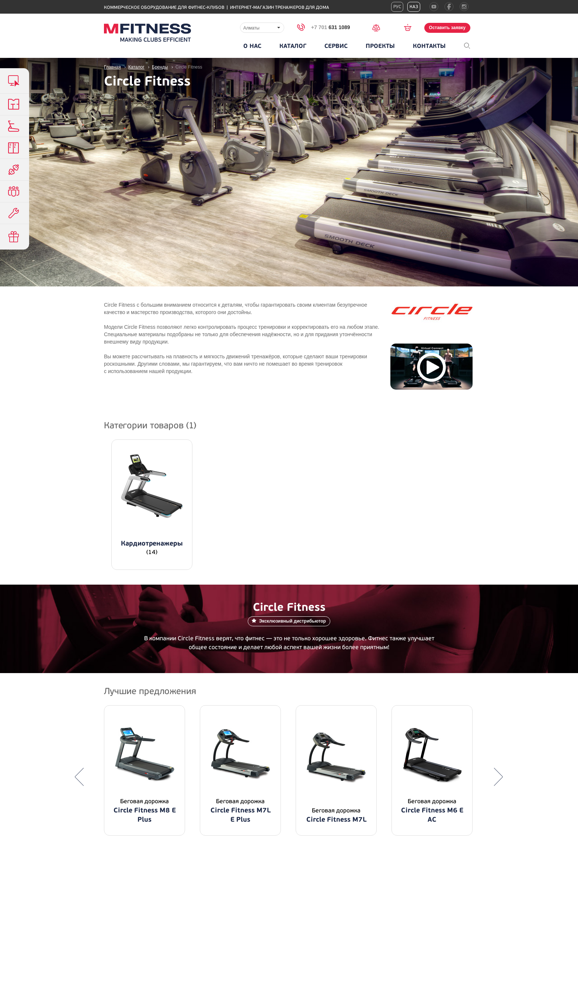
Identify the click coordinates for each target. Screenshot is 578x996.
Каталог (292, 46)
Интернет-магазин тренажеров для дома (279, 7)
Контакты (429, 46)
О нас (252, 46)
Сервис (336, 46)
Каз (414, 7)
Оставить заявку (447, 27)
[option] (144, 770)
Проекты (380, 46)
